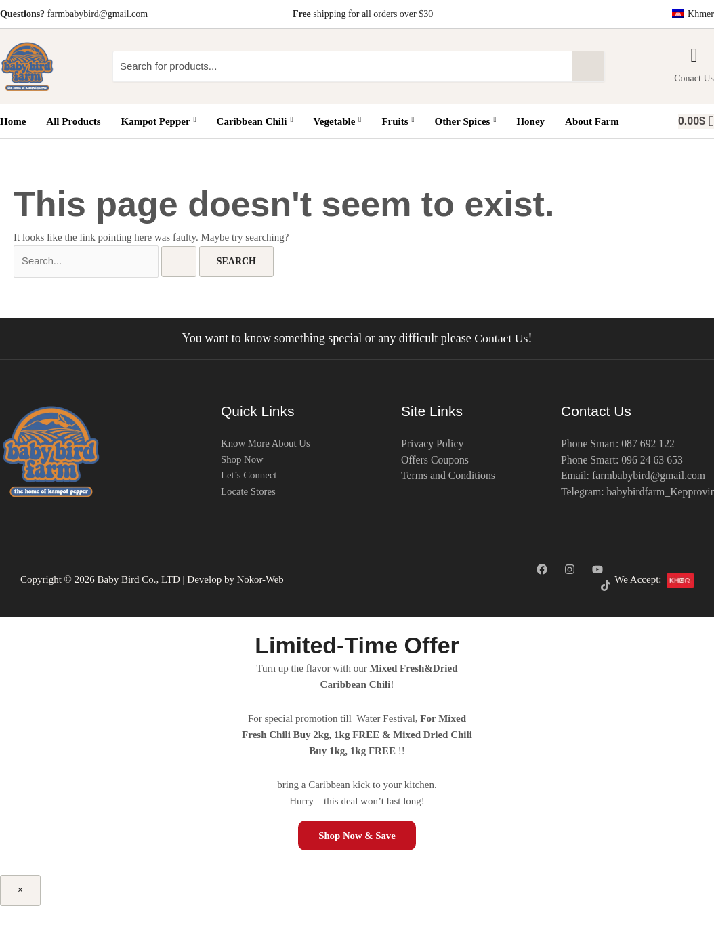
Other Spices (465, 121)
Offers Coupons (435, 460)
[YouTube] (597, 569)
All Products (73, 121)
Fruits (397, 121)
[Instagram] (569, 569)
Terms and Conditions (449, 476)
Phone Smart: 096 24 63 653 (623, 460)
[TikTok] (605, 586)
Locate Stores (248, 493)
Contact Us (501, 339)
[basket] (696, 121)
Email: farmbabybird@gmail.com (634, 476)
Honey (530, 121)
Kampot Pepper (158, 121)
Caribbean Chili (254, 121)
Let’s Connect (249, 477)
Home (13, 121)
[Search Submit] (178, 262)
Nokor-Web (261, 580)
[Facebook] (542, 569)
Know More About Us (266, 444)
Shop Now (242, 460)
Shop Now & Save (357, 835)
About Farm (591, 121)
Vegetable (337, 121)
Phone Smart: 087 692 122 (619, 444)
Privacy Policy (433, 444)
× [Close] (20, 890)
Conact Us (694, 78)
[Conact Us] (694, 55)
